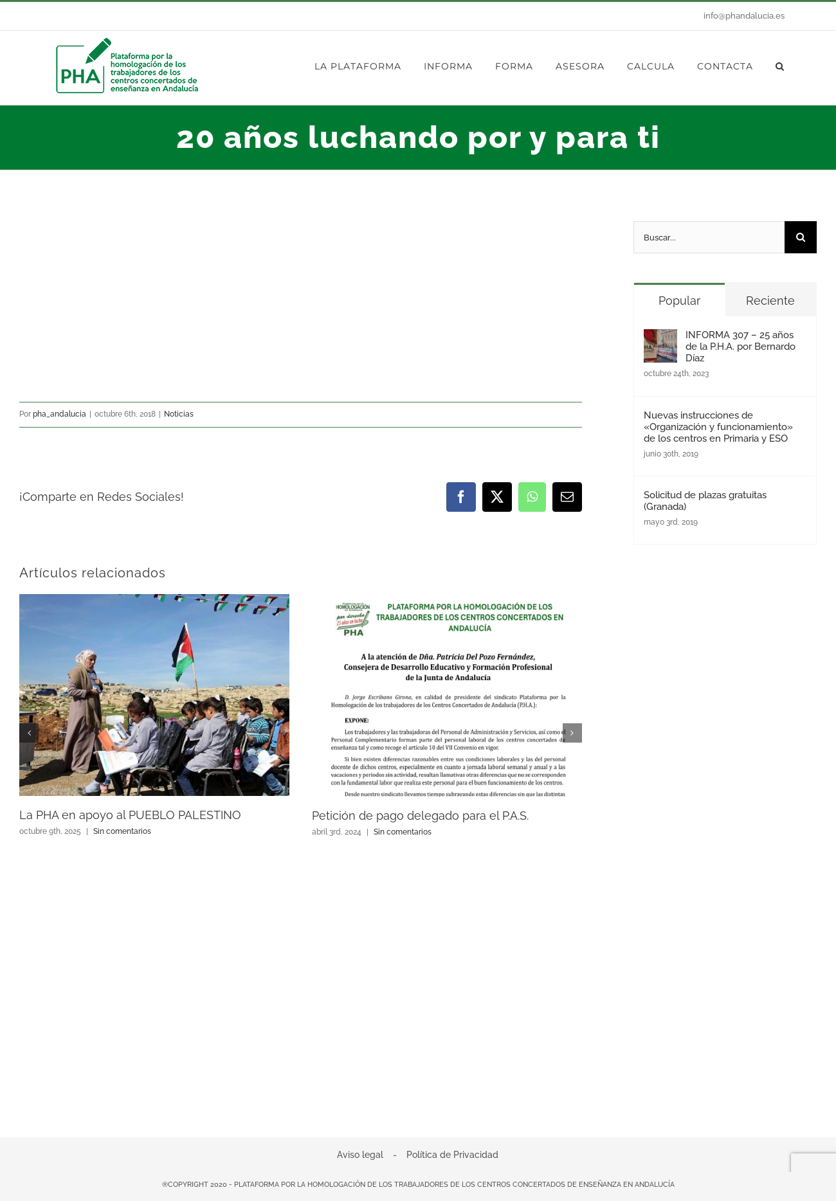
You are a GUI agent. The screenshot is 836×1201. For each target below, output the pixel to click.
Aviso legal (360, 1155)
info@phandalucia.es (744, 16)
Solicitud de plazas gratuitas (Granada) (705, 500)
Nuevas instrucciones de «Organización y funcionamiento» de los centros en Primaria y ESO (718, 427)
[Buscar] (801, 237)
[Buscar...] (709, 237)
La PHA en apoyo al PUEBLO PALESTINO (130, 815)
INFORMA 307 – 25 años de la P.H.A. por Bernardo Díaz (740, 346)
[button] (780, 66)
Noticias (179, 414)
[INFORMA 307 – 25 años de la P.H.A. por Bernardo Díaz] (660, 340)
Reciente (770, 300)
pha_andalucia (59, 414)
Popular (679, 300)
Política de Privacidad (452, 1155)
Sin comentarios (122, 831)
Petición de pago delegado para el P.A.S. (420, 815)
